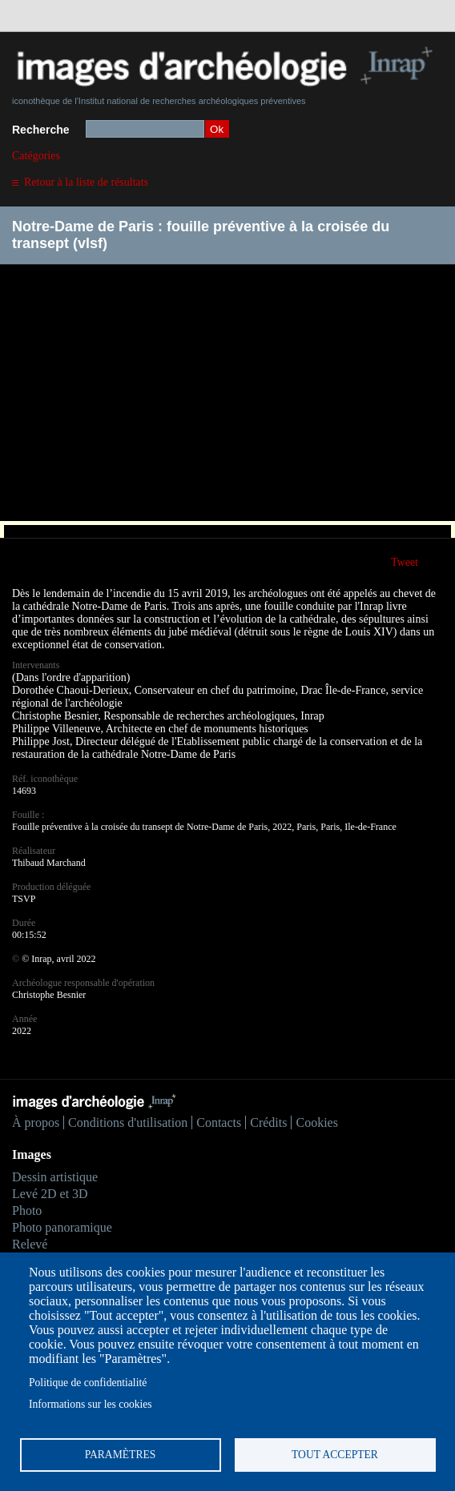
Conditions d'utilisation (127, 1122)
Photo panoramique (62, 1227)
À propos (35, 1122)
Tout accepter (335, 1455)
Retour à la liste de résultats (86, 182)
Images (31, 1154)
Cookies (316, 1122)
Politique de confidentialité (88, 1383)
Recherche (41, 129)
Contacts (218, 1122)
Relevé (29, 1244)
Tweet (404, 562)
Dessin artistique (55, 1177)
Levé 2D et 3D (50, 1193)
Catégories (36, 156)
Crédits (268, 1122)
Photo (27, 1210)
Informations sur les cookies (90, 1404)
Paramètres (120, 1455)
